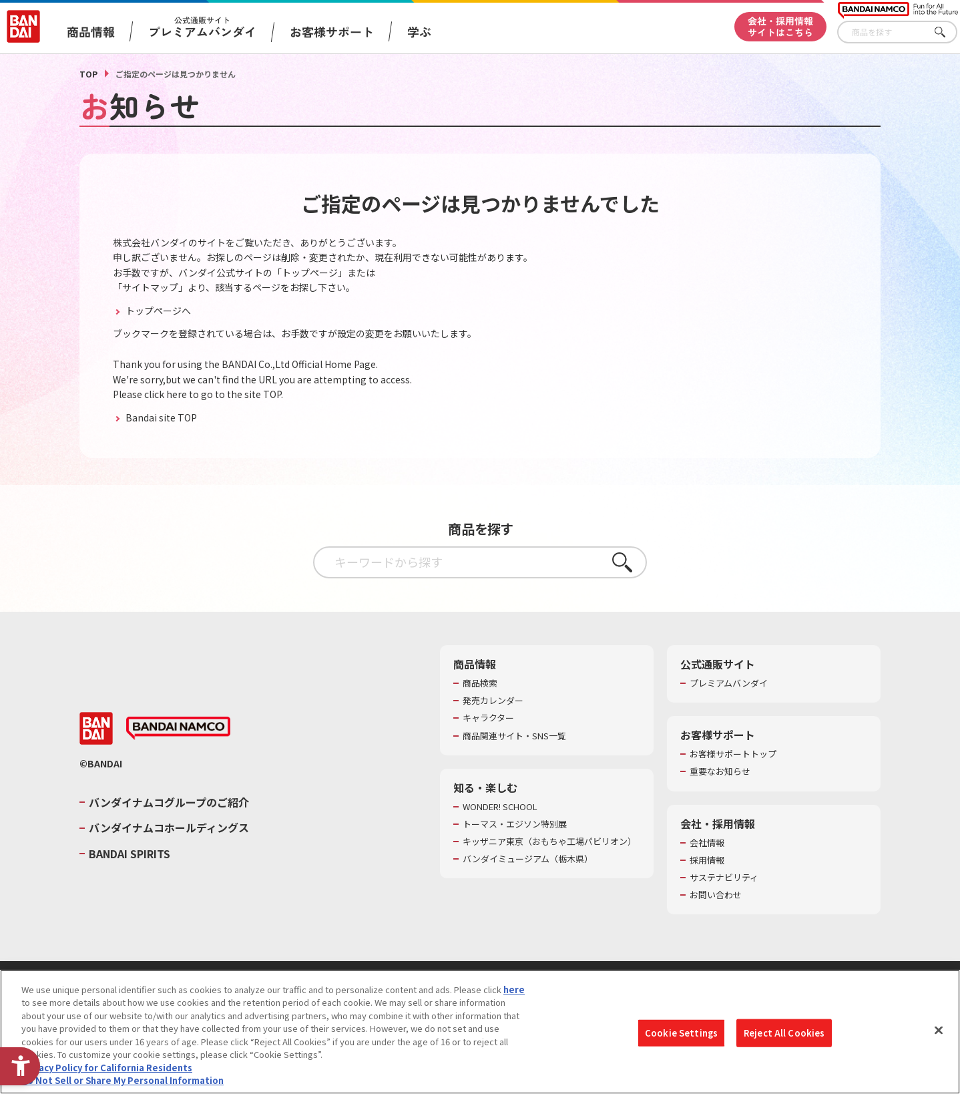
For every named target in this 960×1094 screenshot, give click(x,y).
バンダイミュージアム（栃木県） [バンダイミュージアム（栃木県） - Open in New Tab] (528, 859)
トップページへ (157, 310)
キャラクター (488, 718)
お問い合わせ (716, 895)
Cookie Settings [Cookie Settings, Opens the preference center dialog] (681, 1033)
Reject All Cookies (784, 1033)
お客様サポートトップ (733, 754)
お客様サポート (332, 31)
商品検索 (480, 683)
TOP (88, 73)
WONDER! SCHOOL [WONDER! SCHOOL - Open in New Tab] (500, 807)
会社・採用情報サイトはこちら (780, 26)
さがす (947, 32)
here (514, 989)
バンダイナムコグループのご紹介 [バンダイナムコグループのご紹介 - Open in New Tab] (169, 802)
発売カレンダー (493, 701)
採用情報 (707, 860)
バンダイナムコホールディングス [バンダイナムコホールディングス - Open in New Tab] (169, 827)
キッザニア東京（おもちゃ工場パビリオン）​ (549, 842)
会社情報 (707, 843)
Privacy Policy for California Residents (106, 1067)
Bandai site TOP (160, 417)
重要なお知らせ (720, 771)
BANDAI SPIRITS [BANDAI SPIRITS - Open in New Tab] (129, 853)
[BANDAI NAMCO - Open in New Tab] (178, 729)
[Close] (938, 1030)
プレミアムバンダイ (729, 683)
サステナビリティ (724, 878)
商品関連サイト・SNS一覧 (514, 736)
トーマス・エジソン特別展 (515, 824)
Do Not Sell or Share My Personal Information (122, 1081)
